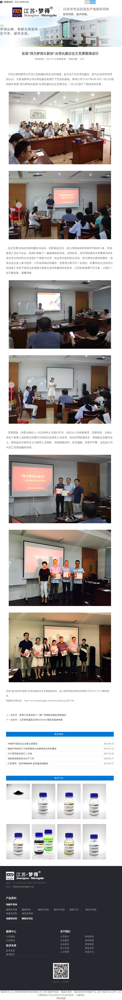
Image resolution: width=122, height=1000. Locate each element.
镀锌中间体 (59, 909)
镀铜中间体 (11, 909)
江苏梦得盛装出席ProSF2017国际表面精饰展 (41, 720)
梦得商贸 (89, 944)
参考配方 (10, 954)
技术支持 (10, 950)
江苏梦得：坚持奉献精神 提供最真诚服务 (28, 763)
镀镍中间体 (43, 909)
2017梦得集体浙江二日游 (20, 753)
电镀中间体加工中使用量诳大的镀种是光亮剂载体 (32, 748)
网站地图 (61, 998)
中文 (93, 2)
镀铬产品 (74, 909)
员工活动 (64, 948)
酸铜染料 (26, 909)
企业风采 (64, 944)
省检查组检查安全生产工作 (21, 758)
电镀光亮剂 (11, 913)
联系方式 (89, 952)
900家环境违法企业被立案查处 (23, 744)
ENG (87, 2)
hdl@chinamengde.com (23, 886)
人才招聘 (64, 952)
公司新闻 (10, 936)
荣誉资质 (89, 936)
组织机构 (89, 940)
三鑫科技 (80, 995)
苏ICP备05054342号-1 (108, 992)
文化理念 (64, 940)
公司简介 (64, 936)
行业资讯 (10, 940)
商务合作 (89, 948)
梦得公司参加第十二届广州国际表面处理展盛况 (42, 715)
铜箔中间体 (91, 909)
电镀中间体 (53, 992)
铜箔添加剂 (27, 913)
